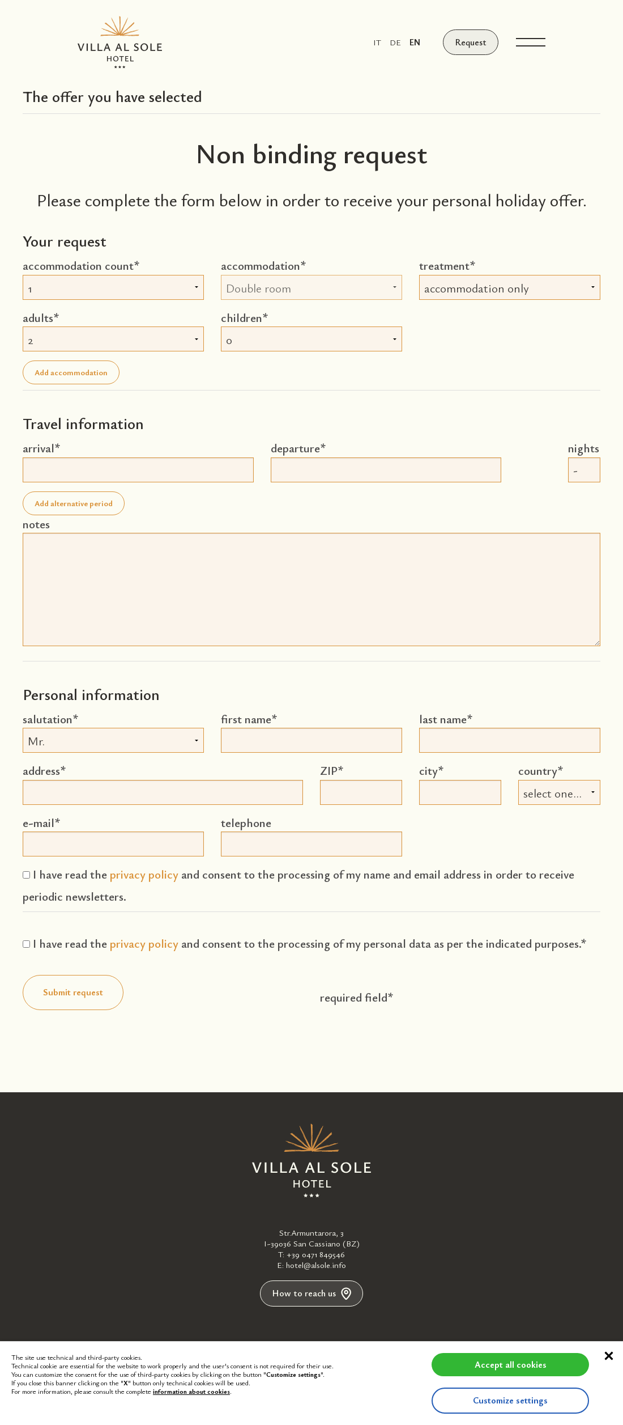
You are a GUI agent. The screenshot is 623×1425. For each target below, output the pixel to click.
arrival (38, 448)
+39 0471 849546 (316, 1253)
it (378, 42)
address (41, 770)
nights (583, 448)
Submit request (73, 992)
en (415, 42)
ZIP (329, 770)
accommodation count (78, 265)
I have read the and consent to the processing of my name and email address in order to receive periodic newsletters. (298, 885)
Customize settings (510, 1400)
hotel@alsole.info (316, 1264)
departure (295, 448)
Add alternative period (74, 503)
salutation (47, 719)
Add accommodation (71, 372)
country (537, 770)
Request (471, 42)
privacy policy (144, 874)
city (428, 770)
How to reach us (311, 1293)
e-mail (38, 822)
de (396, 42)
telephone (246, 822)
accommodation (260, 265)
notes (36, 524)
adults (38, 317)
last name (443, 719)
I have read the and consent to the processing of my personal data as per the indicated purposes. (302, 943)
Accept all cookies (511, 1364)
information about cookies (191, 1391)
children (241, 317)
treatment (444, 265)
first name (246, 719)
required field (353, 997)
